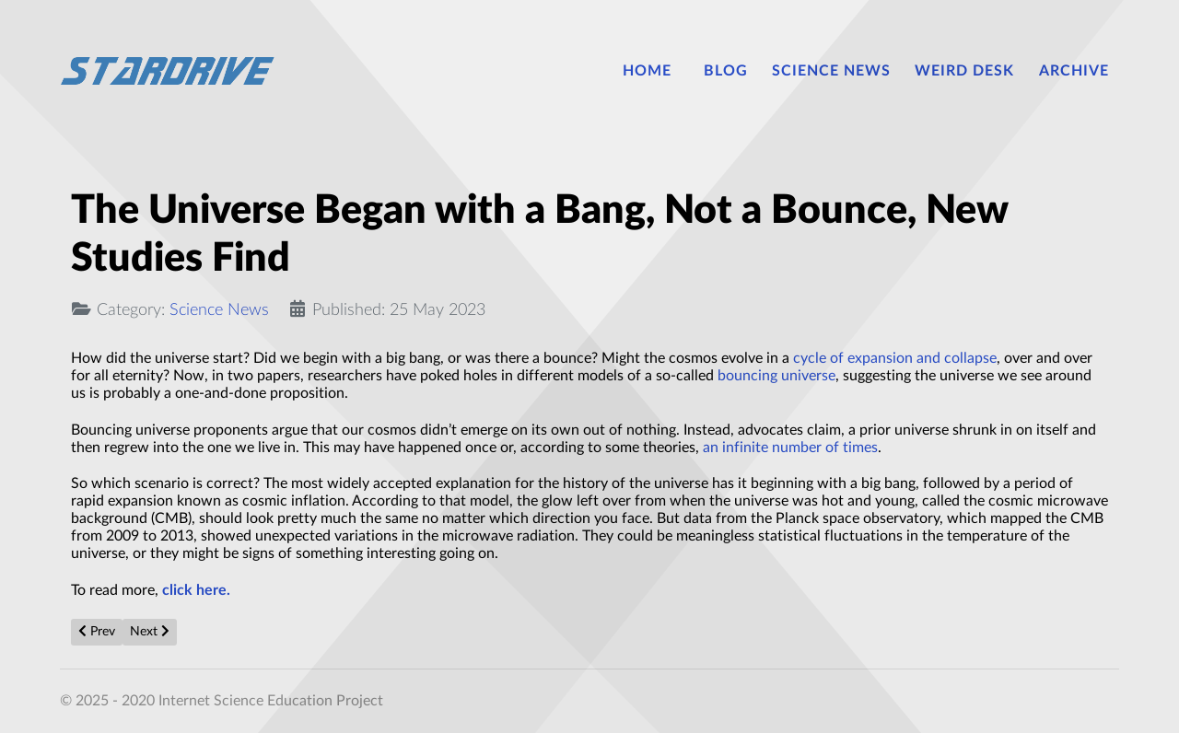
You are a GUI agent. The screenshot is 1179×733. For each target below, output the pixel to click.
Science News (219, 310)
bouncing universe (776, 375)
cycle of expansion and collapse (895, 358)
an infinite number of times (790, 447)
